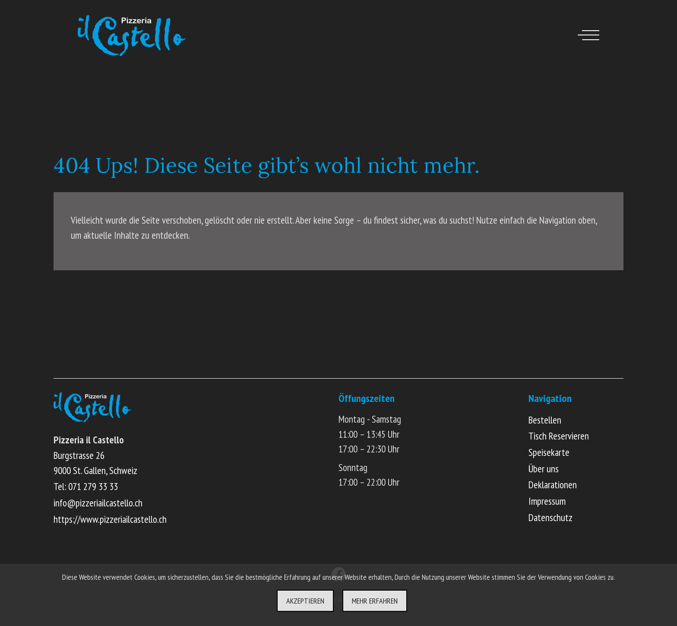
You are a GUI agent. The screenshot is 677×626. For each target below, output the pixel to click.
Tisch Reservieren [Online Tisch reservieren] (558, 436)
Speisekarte (548, 452)
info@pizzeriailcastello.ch (98, 502)
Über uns (543, 468)
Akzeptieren (305, 601)
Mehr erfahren (375, 601)
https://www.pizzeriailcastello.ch (110, 519)
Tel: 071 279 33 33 (86, 486)
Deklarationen (552, 484)
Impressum (547, 501)
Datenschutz (550, 517)
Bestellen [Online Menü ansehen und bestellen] (544, 420)
